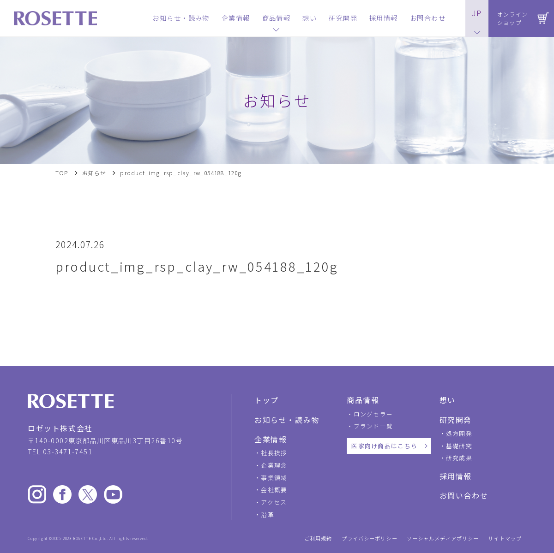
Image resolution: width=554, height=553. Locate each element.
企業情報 (270, 439)
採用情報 (456, 476)
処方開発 (459, 433)
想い (448, 399)
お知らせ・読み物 (286, 419)
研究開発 (456, 419)
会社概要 (274, 489)
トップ (266, 399)
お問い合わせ (464, 495)
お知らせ (94, 173)
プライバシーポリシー (369, 538)
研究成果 (459, 457)
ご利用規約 (318, 538)
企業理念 (274, 465)
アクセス (274, 502)
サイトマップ (505, 538)
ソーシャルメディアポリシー (443, 538)
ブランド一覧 (373, 426)
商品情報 (363, 399)
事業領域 (274, 477)
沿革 (267, 514)
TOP (61, 173)
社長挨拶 (274, 452)
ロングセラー (373, 414)
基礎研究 (459, 445)
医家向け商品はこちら (384, 445)
